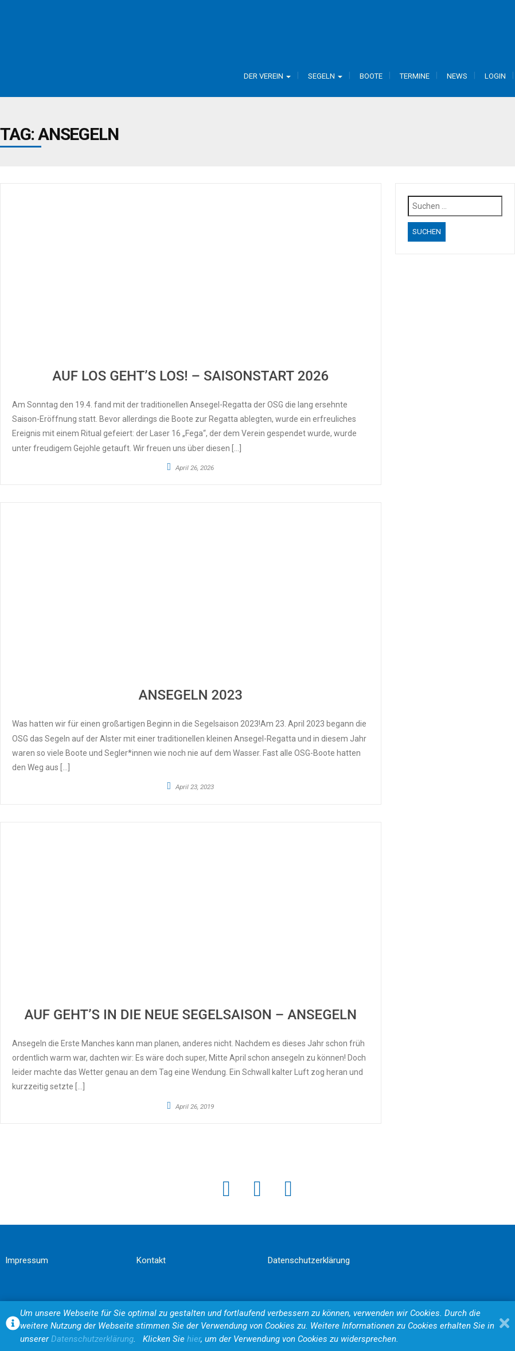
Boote (371, 76)
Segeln (325, 76)
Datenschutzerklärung (309, 1260)
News (457, 76)
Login (495, 76)
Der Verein (267, 76)
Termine (415, 76)
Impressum (26, 1260)
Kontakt (151, 1260)
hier (194, 1339)
